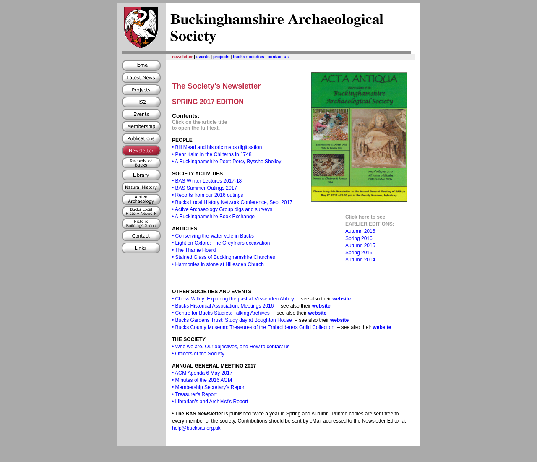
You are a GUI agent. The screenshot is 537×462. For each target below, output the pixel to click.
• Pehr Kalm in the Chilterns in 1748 (212, 154)
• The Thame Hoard (194, 250)
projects (221, 57)
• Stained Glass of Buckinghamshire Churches (223, 257)
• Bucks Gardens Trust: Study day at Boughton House (232, 320)
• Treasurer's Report (194, 394)
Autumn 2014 (360, 260)
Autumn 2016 (360, 231)
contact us (278, 57)
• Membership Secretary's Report (209, 387)
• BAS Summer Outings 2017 (204, 188)
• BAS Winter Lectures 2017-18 (207, 181)
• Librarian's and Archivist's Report (210, 402)
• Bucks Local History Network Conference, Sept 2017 (232, 202)
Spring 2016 (359, 238)
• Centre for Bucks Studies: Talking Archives (221, 313)
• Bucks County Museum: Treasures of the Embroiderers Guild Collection (253, 327)
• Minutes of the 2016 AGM (202, 380)
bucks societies (248, 57)
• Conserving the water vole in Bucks (213, 236)
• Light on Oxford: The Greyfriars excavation (221, 243)
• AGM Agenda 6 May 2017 (202, 373)
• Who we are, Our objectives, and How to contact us (230, 347)
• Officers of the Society (198, 354)
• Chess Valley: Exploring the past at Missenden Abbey (233, 299)
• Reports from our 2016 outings (207, 195)
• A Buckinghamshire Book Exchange (213, 216)
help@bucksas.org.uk (196, 428)
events (203, 57)
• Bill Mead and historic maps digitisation (217, 147)
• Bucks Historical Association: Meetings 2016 (223, 306)
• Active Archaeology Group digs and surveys (222, 209)
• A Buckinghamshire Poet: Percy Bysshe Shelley (226, 161)
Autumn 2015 (360, 245)
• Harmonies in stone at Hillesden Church (218, 264)
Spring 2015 (359, 253)
